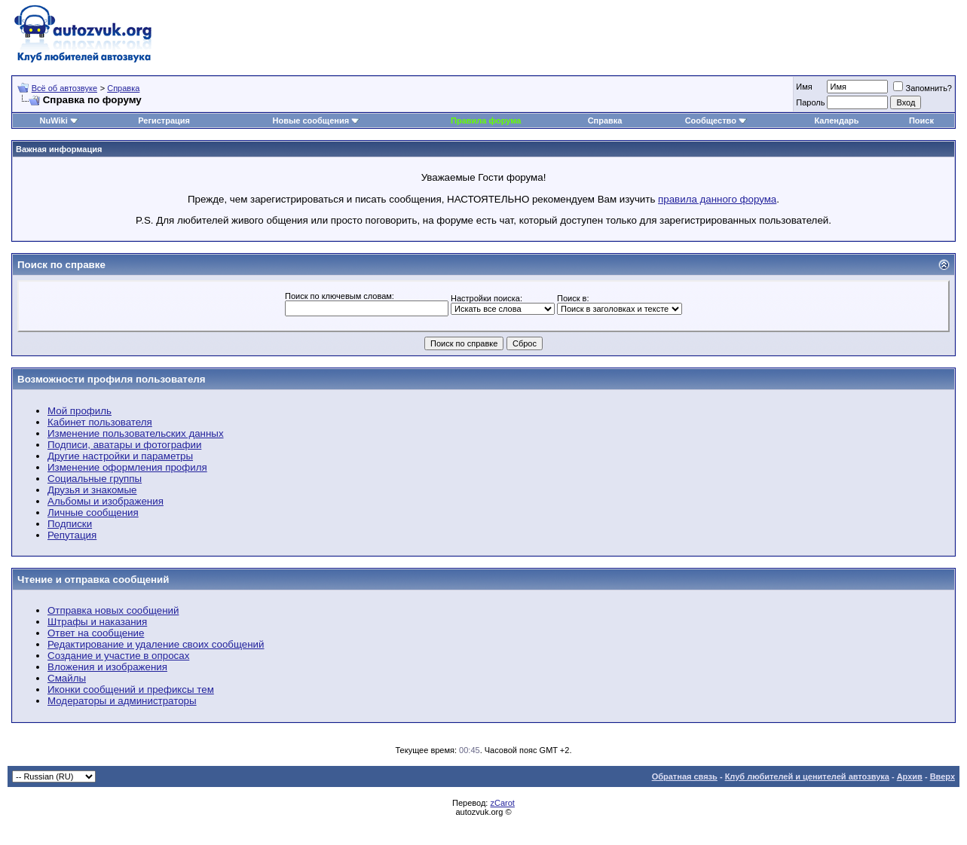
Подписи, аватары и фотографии (124, 444)
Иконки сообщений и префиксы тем (130, 689)
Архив (910, 776)
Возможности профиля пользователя (111, 379)
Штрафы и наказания (97, 621)
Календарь (836, 120)
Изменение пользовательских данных (135, 433)
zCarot (502, 802)
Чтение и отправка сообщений (93, 579)
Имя (804, 86)
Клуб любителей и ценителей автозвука (807, 776)
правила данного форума (717, 199)
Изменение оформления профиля (127, 467)
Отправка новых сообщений (113, 610)
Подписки (69, 523)
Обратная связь (685, 776)
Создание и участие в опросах (118, 655)
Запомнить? (922, 88)
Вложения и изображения (107, 667)
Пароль (810, 102)
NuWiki (54, 120)
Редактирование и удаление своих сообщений (155, 644)
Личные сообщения (93, 512)
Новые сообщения (311, 120)
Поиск (921, 120)
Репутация (71, 535)
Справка (123, 88)
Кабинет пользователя (99, 422)
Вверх (942, 776)
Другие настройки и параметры (120, 456)
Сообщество (716, 120)
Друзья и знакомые (92, 490)
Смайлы (66, 678)
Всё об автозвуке (64, 88)
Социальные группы (94, 478)
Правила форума (486, 120)
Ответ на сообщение (95, 633)
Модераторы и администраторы (122, 700)
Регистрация (164, 120)
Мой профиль (79, 410)
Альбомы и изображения (105, 501)
